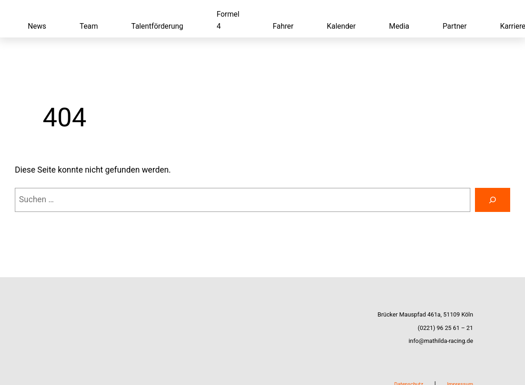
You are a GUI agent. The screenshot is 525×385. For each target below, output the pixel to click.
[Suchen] (492, 200)
